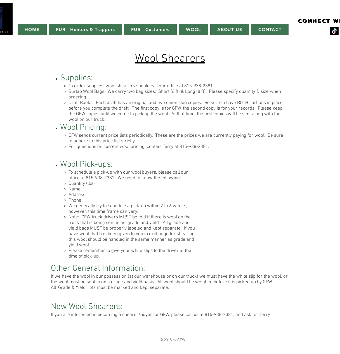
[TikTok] (334, 31)
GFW (73, 135)
